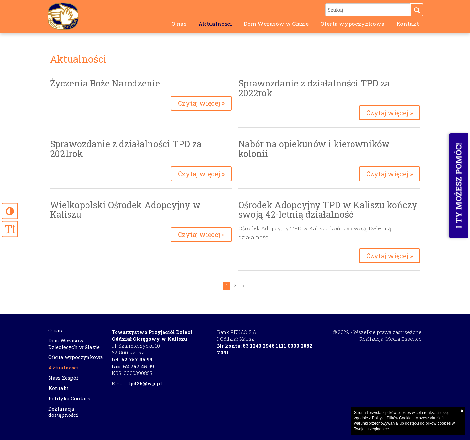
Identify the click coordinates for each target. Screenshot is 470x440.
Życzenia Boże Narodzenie (105, 83)
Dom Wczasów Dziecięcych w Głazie (74, 343)
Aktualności (215, 23)
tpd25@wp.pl (145, 383)
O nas (179, 23)
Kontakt (407, 23)
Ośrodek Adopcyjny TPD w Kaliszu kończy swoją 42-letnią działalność (327, 209)
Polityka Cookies (69, 398)
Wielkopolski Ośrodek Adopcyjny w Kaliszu (125, 209)
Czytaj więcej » (201, 103)
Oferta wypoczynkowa (352, 23)
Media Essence (403, 339)
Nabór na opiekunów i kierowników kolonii (314, 148)
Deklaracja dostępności (63, 411)
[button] (416, 9)
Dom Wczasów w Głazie (276, 23)
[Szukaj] (367, 9)
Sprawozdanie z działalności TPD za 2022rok (314, 88)
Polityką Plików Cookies (393, 418)
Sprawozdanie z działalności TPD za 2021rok (126, 148)
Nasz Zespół (63, 377)
